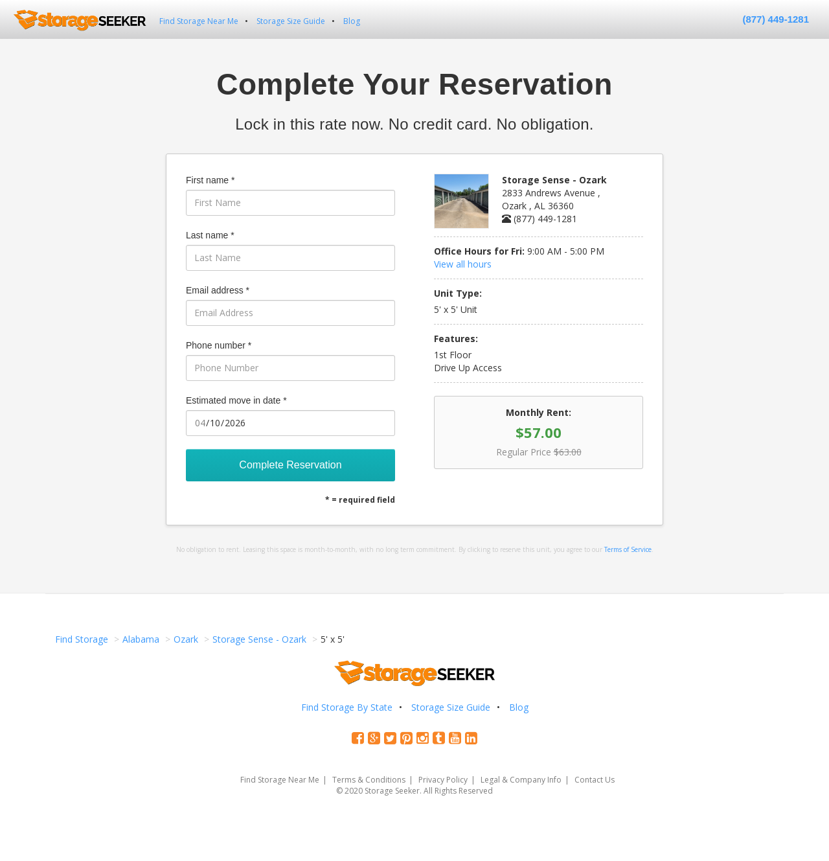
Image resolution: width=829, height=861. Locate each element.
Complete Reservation (290, 464)
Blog (351, 21)
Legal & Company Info (521, 779)
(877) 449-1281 (775, 19)
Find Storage (81, 639)
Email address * (217, 290)
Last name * (210, 235)
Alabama (140, 639)
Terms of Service (628, 549)
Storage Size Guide (290, 21)
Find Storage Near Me (198, 21)
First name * (210, 180)
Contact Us (594, 779)
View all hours (463, 264)
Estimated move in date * (236, 400)
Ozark (186, 639)
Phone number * (218, 345)
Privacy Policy (443, 779)
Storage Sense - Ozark (259, 639)
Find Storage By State (346, 707)
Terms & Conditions (368, 779)
